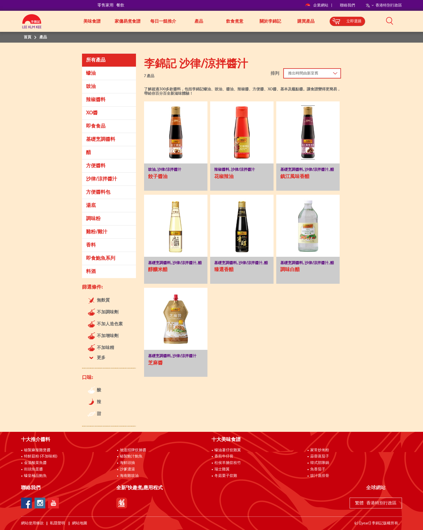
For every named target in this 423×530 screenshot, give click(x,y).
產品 (199, 21)
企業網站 (317, 5)
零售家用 (105, 5)
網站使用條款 (32, 523)
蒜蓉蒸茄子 (319, 456)
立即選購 (353, 21)
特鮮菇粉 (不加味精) (40, 456)
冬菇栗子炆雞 (225, 476)
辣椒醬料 (95, 99)
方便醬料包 (98, 192)
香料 (91, 245)
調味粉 (93, 218)
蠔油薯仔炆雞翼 (227, 450)
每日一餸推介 (163, 21)
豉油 (91, 86)
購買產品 (306, 21)
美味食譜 (92, 21)
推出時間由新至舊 (303, 73)
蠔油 (91, 73)
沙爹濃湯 (127, 469)
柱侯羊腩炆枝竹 (227, 463)
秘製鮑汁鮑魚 (131, 456)
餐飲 (120, 5)
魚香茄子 (317, 469)
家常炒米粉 (319, 450)
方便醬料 (95, 165)
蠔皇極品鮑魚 (35, 476)
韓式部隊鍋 (319, 463)
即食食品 (95, 126)
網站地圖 (80, 523)
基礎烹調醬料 (100, 139)
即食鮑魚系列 (100, 258)
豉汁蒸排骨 (319, 476)
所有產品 (95, 60)
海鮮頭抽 (127, 463)
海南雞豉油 (129, 476)
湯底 (91, 205)
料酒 (91, 271)
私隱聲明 (58, 523)
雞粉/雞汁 (96, 232)
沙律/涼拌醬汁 (101, 179)
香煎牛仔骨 (223, 456)
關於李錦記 (270, 21)
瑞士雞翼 (222, 469)
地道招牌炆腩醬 (133, 450)
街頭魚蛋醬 (33, 469)
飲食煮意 (234, 21)
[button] (403, 20)
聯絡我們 (347, 5)
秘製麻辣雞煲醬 (37, 450)
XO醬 (92, 113)
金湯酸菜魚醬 (35, 463)
